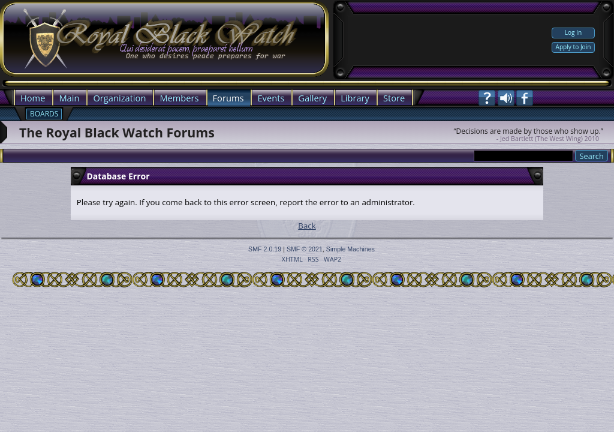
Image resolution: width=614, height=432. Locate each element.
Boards (44, 114)
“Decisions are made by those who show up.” (528, 131)
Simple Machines (350, 249)
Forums (228, 98)
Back (306, 225)
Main (69, 98)
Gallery (312, 98)
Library (355, 98)
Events (270, 98)
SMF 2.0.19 (264, 249)
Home (32, 98)
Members (178, 98)
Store (394, 98)
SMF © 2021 (305, 249)
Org (100, 98)
